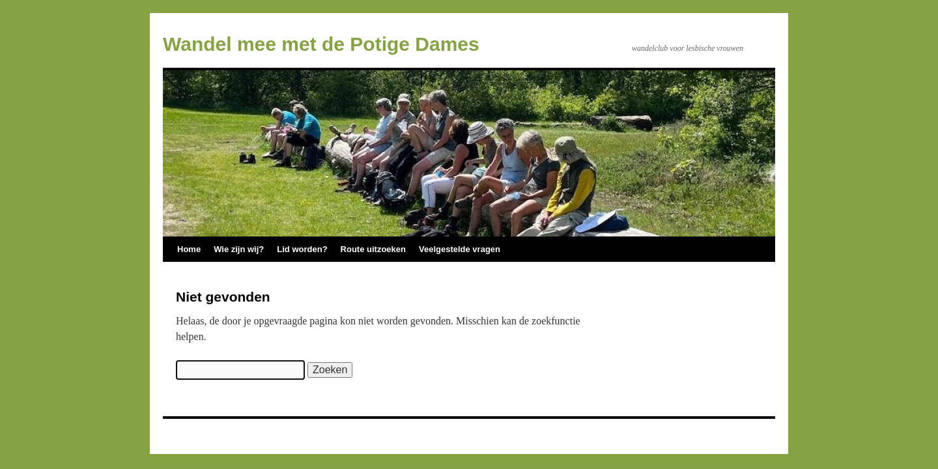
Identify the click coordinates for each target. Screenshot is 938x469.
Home (189, 249)
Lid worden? (302, 249)
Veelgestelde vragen (459, 249)
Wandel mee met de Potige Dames (321, 44)
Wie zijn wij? (239, 249)
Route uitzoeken (373, 249)
